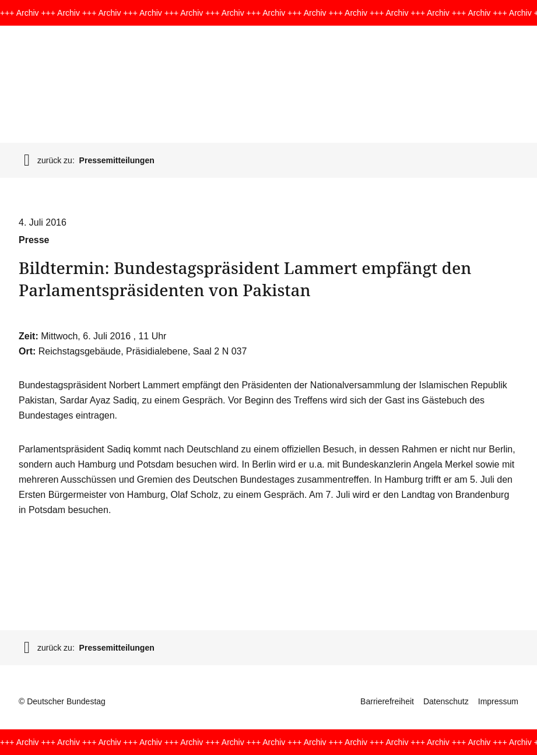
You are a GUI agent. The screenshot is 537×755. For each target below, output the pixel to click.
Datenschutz (446, 701)
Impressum (498, 701)
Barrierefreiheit (387, 701)
